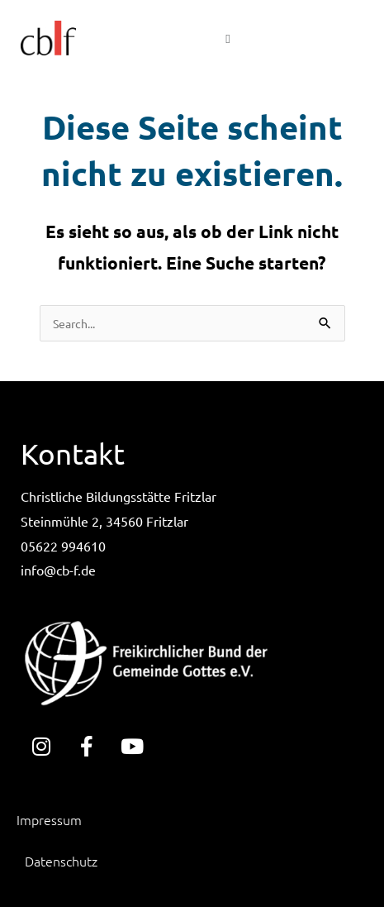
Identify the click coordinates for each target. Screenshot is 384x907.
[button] (228, 38)
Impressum (49, 819)
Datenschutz (61, 861)
